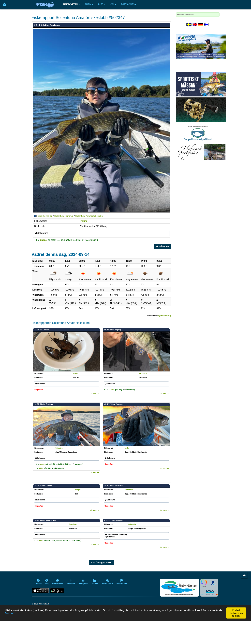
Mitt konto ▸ (128, 4)
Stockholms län (45, 216)
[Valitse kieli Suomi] (207, 24)
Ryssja (75, 373)
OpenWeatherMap (164, 316)
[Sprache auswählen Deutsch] (201, 24)
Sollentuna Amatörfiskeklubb (89, 216)
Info (101, 4)
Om (113, 4)
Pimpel (77, 490)
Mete (127, 448)
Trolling (84, 221)
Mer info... (11, 613)
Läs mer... (94, 394)
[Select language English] (195, 24)
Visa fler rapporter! (101, 562)
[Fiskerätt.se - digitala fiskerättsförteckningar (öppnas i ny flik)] (179, 588)
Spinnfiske (143, 373)
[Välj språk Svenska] (189, 24)
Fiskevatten (71, 4)
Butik (89, 4)
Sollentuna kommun (64, 216)
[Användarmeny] (4, 4)
